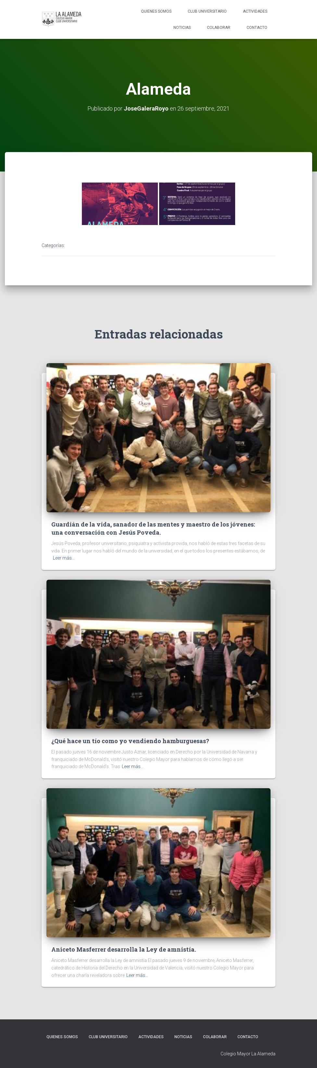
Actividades (255, 11)
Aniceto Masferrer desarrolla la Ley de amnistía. (123, 949)
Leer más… (64, 558)
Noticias (182, 27)
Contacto (257, 27)
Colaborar (218, 27)
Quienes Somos (156, 11)
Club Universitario (207, 11)
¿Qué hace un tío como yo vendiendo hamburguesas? (130, 741)
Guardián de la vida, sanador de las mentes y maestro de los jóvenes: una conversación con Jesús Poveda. (153, 528)
